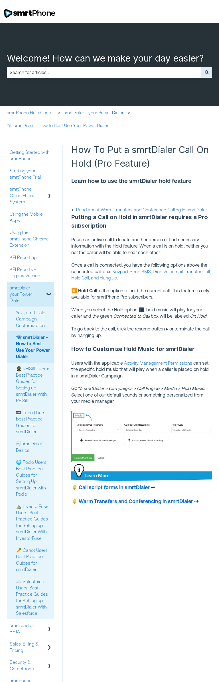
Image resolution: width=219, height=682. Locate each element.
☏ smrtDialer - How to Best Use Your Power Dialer (57, 125)
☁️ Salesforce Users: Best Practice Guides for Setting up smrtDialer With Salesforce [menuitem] (32, 597)
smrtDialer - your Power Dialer (93, 112)
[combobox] (104, 72)
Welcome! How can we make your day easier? (105, 58)
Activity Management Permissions (158, 362)
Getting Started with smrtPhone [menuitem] (30, 155)
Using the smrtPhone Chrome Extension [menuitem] (29, 239)
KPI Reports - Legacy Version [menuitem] (25, 272)
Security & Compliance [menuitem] (22, 665)
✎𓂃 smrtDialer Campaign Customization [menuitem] (31, 319)
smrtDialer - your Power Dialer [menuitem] (21, 294)
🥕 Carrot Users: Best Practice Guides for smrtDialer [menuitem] (32, 560)
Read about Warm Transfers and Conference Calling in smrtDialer (141, 209)
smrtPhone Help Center (30, 112)
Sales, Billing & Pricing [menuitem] (24, 647)
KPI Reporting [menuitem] (23, 257)
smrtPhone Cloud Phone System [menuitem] (22, 195)
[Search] (206, 72)
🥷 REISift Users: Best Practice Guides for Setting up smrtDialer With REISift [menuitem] (32, 384)
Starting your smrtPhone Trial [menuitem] (25, 173)
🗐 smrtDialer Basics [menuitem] (29, 446)
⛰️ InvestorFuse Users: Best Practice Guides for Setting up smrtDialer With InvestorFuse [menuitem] (32, 522)
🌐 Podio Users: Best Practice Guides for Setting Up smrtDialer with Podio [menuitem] (31, 478)
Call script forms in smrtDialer (114, 487)
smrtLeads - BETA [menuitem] (22, 628)
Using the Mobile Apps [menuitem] (26, 217)
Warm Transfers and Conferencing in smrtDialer (136, 501)
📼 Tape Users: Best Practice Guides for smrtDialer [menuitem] (31, 422)
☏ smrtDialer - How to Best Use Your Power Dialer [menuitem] (33, 347)
